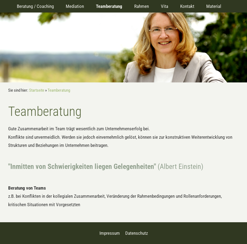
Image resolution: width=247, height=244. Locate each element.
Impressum (109, 233)
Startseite (36, 90)
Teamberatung (59, 90)
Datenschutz (136, 233)
